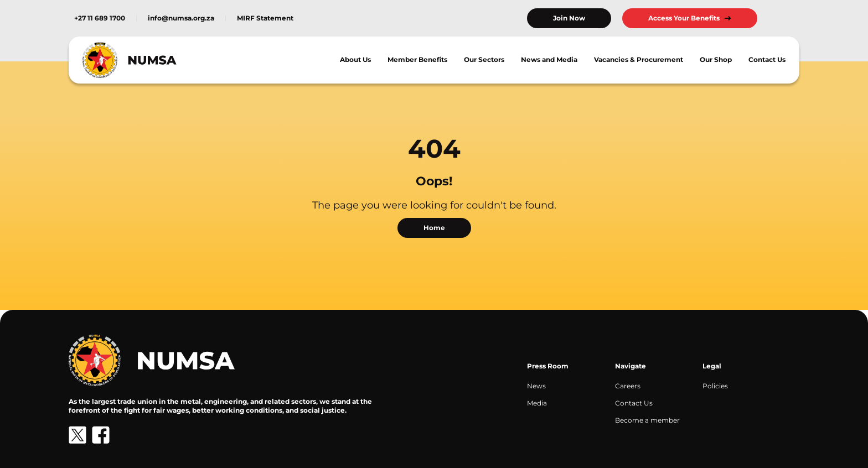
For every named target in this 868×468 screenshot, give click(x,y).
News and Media (549, 59)
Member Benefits (417, 59)
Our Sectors (484, 59)
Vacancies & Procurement (638, 59)
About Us (355, 59)
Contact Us (767, 59)
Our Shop (716, 59)
